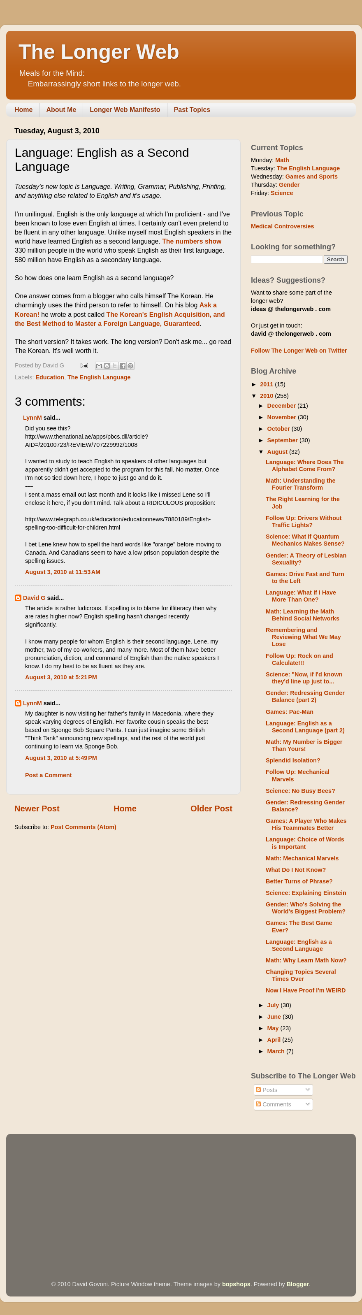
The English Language (99, 377)
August (278, 451)
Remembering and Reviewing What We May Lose (303, 637)
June (275, 1016)
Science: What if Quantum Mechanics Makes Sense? (305, 540)
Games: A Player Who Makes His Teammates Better (306, 824)
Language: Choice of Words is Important (305, 843)
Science (282, 193)
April (275, 1039)
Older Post (211, 808)
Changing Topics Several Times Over (301, 975)
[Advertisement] (145, 1195)
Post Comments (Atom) (83, 827)
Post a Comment (48, 775)
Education (49, 377)
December (282, 405)
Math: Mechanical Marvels (302, 858)
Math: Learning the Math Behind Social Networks (302, 615)
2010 (267, 396)
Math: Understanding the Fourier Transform (300, 484)
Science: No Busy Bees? (300, 791)
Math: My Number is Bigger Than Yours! (304, 745)
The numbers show (191, 241)
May (274, 1028)
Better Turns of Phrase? (299, 881)
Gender (289, 184)
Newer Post (37, 808)
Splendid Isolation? (293, 760)
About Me (61, 109)
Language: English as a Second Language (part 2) (305, 727)
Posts (266, 1090)
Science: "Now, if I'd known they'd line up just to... (304, 678)
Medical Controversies (282, 226)
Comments (273, 1104)
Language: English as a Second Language (299, 945)
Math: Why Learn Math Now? (306, 960)
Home (23, 109)
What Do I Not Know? (296, 870)
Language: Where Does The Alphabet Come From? (305, 465)
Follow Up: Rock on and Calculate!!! (299, 659)
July (274, 1005)
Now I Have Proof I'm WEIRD (306, 990)
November (282, 417)
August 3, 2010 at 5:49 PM (61, 758)
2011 (267, 384)
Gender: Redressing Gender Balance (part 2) (305, 696)
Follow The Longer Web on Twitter (299, 350)
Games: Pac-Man (289, 712)
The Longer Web (99, 51)
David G (34, 598)
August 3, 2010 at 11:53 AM (62, 572)
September (283, 440)
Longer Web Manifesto (125, 109)
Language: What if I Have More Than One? (301, 596)
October (279, 428)
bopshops (236, 1284)
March (276, 1051)
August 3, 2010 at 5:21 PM (61, 677)
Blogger (298, 1284)
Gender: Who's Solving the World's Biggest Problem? (306, 908)
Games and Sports (311, 176)
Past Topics (192, 109)
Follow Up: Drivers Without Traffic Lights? (304, 521)
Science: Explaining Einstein (306, 893)
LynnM (32, 417)
